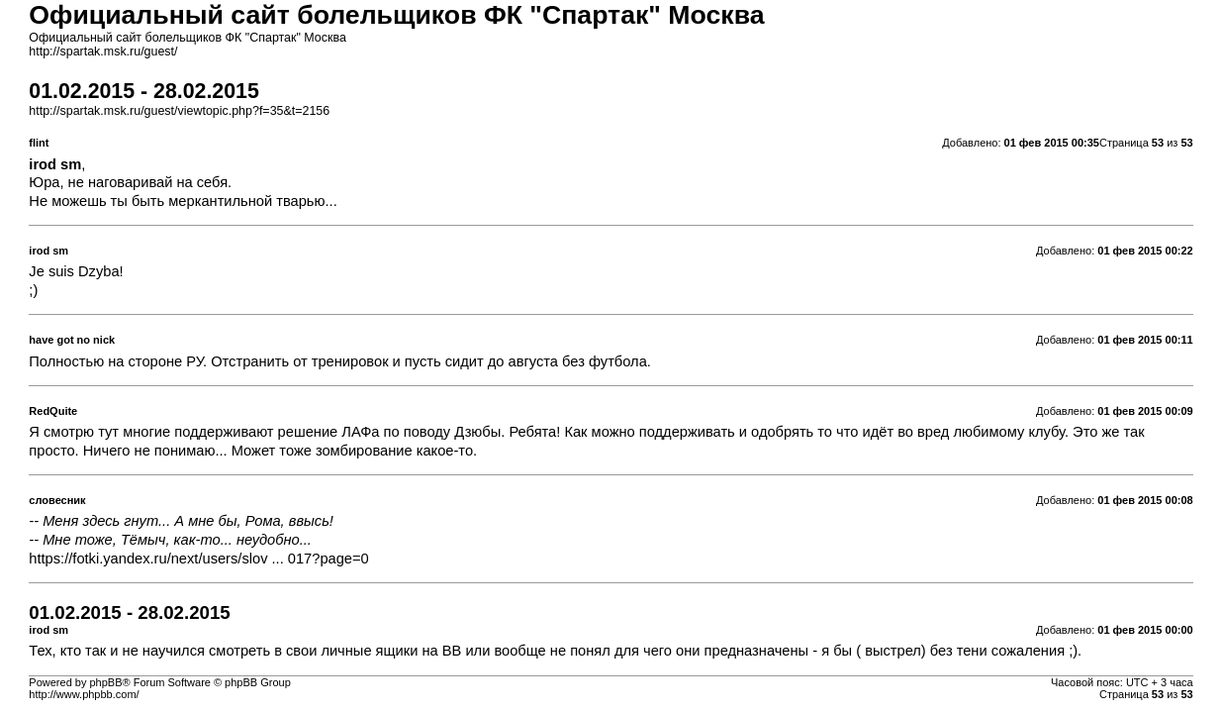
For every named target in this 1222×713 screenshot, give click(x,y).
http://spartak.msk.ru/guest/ (103, 51)
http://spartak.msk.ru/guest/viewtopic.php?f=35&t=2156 (179, 111)
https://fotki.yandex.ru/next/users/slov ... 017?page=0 (198, 558)
